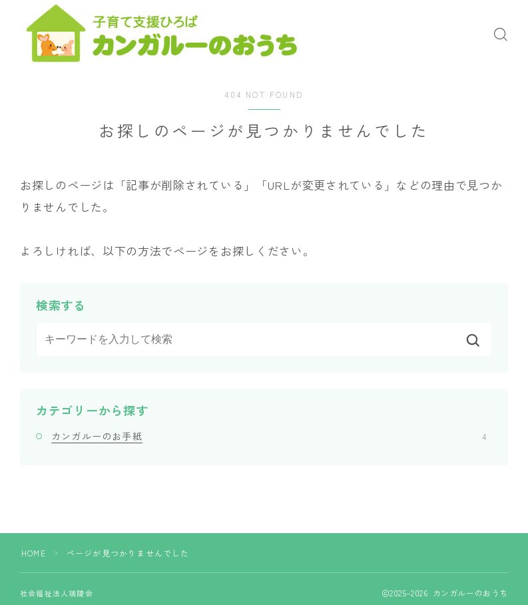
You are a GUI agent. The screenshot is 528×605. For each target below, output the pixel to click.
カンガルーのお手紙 (268, 436)
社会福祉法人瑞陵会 (56, 593)
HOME (33, 552)
